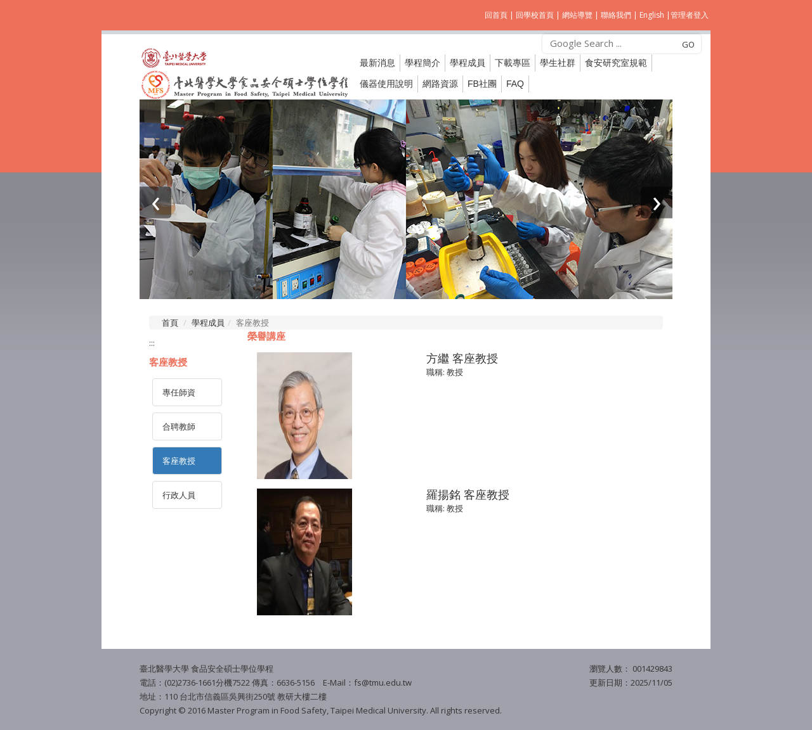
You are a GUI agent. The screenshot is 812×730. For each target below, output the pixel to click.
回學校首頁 (536, 15)
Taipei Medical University (377, 710)
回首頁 (496, 15)
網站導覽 (577, 15)
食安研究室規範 (616, 63)
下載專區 (512, 63)
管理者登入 (690, 15)
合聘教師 (178, 426)
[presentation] (155, 202)
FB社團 (482, 84)
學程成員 (208, 322)
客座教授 (178, 460)
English (651, 15)
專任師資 (178, 392)
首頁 (170, 322)
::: (152, 343)
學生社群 (557, 63)
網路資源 (440, 84)
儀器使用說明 (386, 84)
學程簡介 (422, 63)
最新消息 (377, 63)
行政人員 (178, 495)
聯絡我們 (616, 15)
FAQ (515, 84)
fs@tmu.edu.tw (383, 682)
